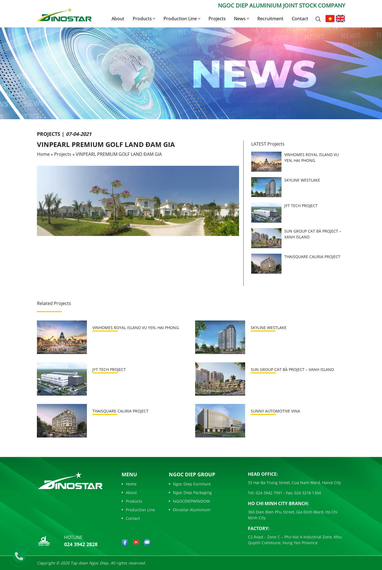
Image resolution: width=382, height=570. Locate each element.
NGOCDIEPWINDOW (189, 501)
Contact (300, 19)
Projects (217, 19)
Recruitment (270, 19)
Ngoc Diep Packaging (190, 492)
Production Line (182, 19)
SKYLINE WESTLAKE (302, 180)
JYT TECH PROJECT (301, 205)
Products (144, 19)
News (241, 19)
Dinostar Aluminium (189, 509)
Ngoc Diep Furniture (190, 484)
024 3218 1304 (307, 492)
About (118, 19)
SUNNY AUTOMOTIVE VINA (275, 411)
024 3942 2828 (80, 544)
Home (43, 154)
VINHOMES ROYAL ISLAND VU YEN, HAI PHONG (135, 327)
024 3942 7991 (268, 492)
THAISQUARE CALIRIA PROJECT (312, 256)
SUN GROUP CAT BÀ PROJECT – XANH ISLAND (292, 369)
